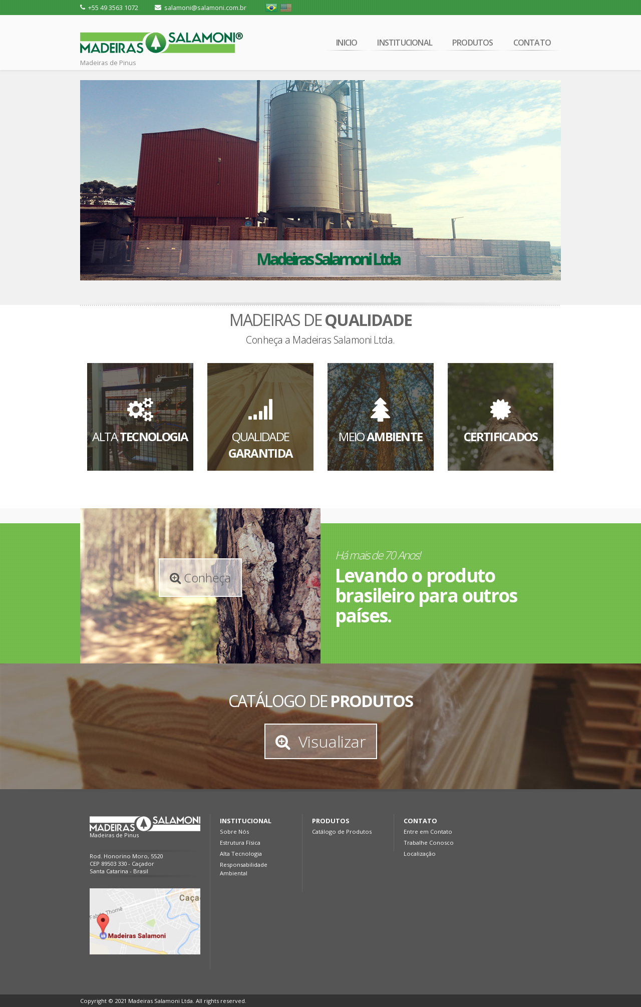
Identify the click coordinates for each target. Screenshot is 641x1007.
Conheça (200, 577)
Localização (420, 853)
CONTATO (532, 44)
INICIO (346, 44)
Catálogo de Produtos (342, 831)
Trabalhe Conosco (429, 842)
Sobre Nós (234, 831)
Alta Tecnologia (241, 853)
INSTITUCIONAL (404, 44)
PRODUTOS (472, 44)
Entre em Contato (428, 831)
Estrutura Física (240, 842)
